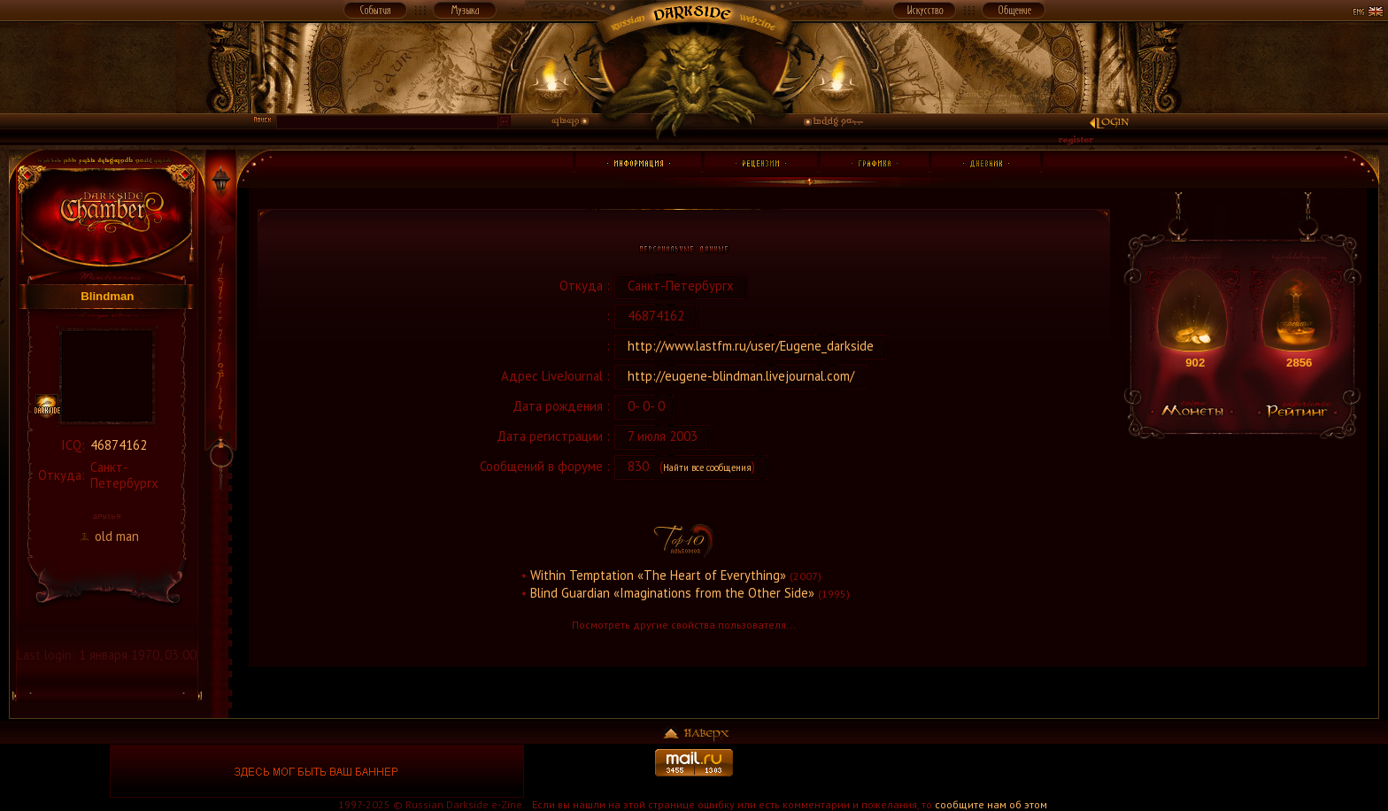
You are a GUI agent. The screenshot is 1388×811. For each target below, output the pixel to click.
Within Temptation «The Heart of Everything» (658, 575)
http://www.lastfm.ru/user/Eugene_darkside (751, 345)
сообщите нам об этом (991, 804)
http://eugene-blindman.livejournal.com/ (741, 375)
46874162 (118, 444)
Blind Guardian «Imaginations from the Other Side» (672, 592)
